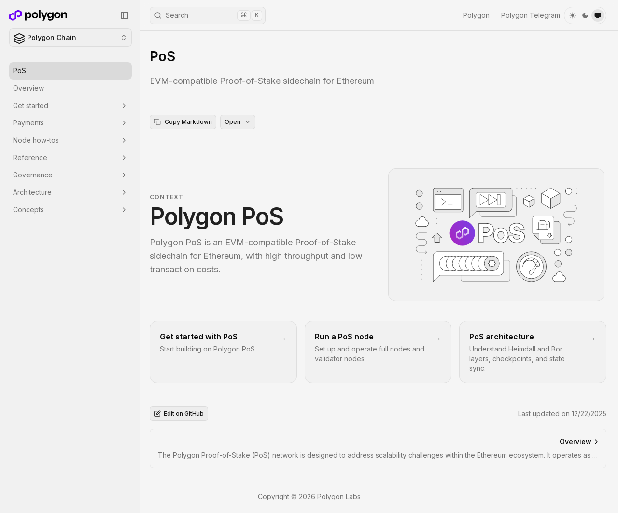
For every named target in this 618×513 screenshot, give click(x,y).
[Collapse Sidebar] (124, 15)
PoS (19, 71)
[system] (597, 15)
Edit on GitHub (179, 413)
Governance (70, 175)
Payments (70, 123)
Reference (70, 157)
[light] (572, 15)
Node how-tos (70, 140)
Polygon (476, 15)
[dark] (585, 15)
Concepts (70, 209)
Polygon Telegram (530, 15)
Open (238, 121)
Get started (70, 105)
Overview (28, 88)
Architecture (70, 192)
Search (208, 15)
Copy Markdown (183, 121)
